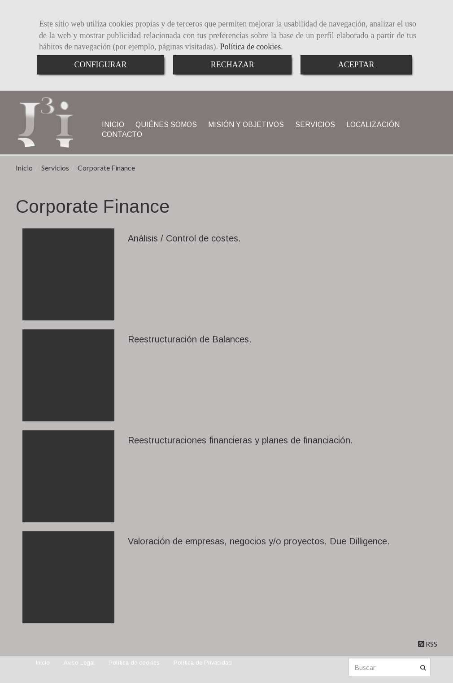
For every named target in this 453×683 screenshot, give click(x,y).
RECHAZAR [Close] (232, 64)
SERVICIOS (315, 124)
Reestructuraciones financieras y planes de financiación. (240, 440)
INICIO (113, 124)
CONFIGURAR (100, 64)
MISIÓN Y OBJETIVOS (246, 124)
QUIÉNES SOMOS (166, 124)
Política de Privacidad (203, 662)
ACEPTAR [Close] (356, 64)
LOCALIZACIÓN (373, 124)
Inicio (43, 662)
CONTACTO (122, 134)
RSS (427, 643)
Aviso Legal (79, 662)
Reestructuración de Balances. (190, 339)
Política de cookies (250, 46)
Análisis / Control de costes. (184, 238)
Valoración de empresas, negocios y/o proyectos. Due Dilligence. (259, 541)
